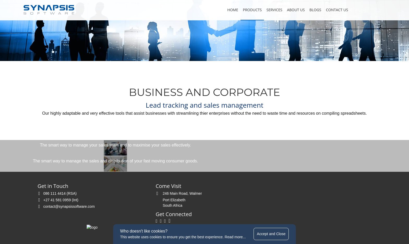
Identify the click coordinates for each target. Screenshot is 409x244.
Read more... (235, 237)
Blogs (312, 9)
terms (175, 218)
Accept (272, 233)
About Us (293, 9)
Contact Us (334, 9)
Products (249, 9)
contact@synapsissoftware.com (67, 197)
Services (272, 9)
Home (230, 9)
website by (262, 218)
